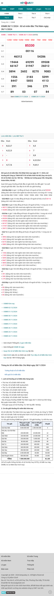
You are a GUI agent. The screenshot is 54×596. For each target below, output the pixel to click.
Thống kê (30, 565)
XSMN (20, 9)
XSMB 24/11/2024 (10, 336)
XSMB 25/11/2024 (10, 332)
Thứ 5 (7, 18)
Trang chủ (4, 22)
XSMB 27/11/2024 (21, 97)
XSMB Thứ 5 (12, 35)
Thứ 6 (20, 18)
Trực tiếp (30, 561)
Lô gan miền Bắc (25, 343)
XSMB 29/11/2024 (38, 97)
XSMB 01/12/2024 (10, 312)
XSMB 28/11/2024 (25, 35)
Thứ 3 (34, 13)
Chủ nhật (47, 18)
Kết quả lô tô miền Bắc (13, 374)
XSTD (35, 35)
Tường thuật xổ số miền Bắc (15, 370)
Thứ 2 (20, 13)
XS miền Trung (32, 556)
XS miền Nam (6, 561)
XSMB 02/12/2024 (10, 308)
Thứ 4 (47, 13)
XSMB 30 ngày (19, 347)
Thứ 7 (34, 18)
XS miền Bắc (5, 556)
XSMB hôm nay (9, 304)
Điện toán (4, 569)
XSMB (4, 9)
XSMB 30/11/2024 (10, 316)
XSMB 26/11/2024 (10, 328)
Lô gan (38, 9)
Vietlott (29, 9)
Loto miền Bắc (6, 136)
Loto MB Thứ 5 (18, 136)
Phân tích (30, 569)
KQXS (9, 355)
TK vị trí (48, 9)
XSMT (12, 9)
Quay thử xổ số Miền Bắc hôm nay (15, 351)
